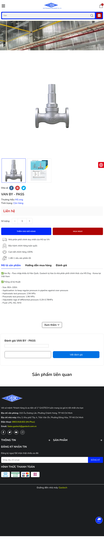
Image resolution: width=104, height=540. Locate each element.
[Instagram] (22, 432)
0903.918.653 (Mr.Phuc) (23, 421)
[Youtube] (16, 432)
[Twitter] (9, 432)
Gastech (63, 487)
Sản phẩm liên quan (52, 375)
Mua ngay (78, 231)
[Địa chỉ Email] (52, 460)
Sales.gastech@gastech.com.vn (22, 426)
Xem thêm (52, 325)
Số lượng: (5, 221)
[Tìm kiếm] (92, 15)
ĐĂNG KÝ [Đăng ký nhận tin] (95, 460)
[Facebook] (3, 432)
